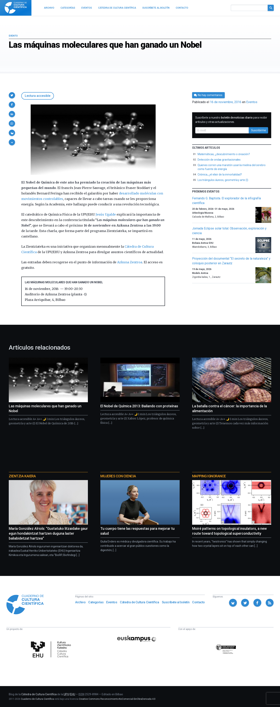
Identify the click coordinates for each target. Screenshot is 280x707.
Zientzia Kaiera (22, 476)
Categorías (95, 602)
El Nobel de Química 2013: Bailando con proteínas (139, 406)
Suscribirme (258, 130)
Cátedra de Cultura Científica (139, 602)
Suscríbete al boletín (176, 602)
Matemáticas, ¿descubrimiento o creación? (224, 154)
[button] (12, 95)
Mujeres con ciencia (118, 476)
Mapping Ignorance (209, 476)
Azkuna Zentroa (129, 262)
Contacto (198, 602)
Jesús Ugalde (106, 214)
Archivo (80, 602)
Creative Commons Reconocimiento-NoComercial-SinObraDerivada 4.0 (117, 699)
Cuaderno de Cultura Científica (37, 699)
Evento (13, 35)
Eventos (251, 102)
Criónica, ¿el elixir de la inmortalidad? (220, 174)
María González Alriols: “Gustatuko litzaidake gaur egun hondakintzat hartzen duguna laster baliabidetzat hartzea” (48, 533)
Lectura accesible (37, 96)
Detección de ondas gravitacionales (219, 159)
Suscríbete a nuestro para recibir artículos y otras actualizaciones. (231, 119)
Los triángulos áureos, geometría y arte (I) (223, 180)
